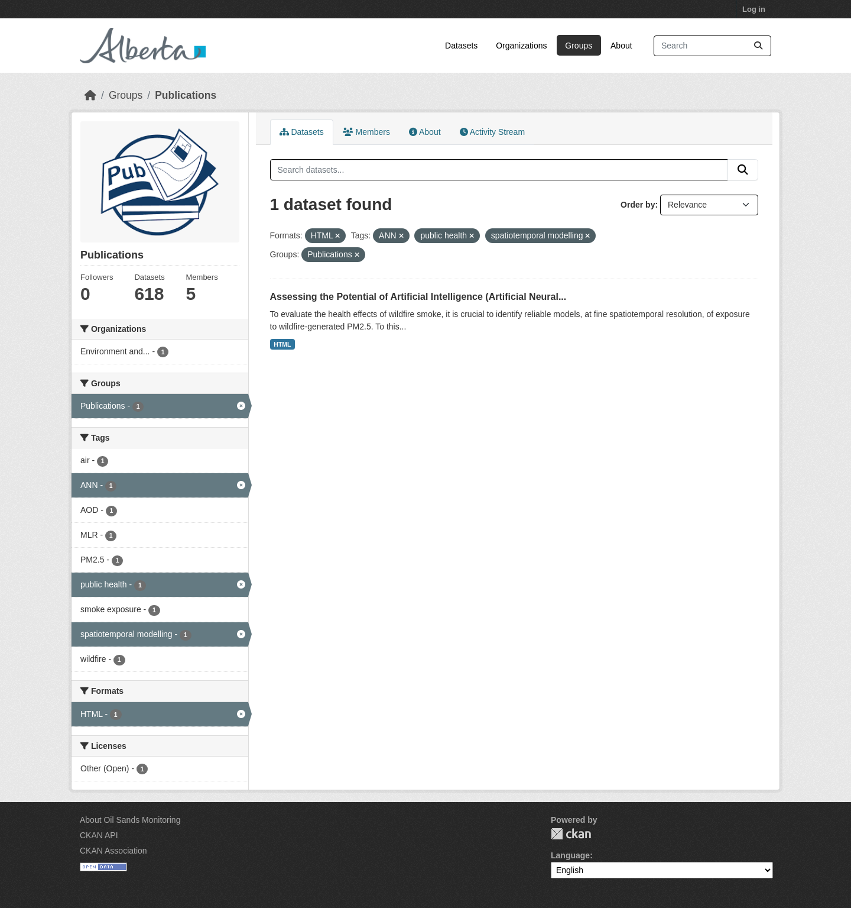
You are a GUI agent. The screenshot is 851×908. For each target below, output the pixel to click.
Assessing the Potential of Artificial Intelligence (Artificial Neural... (418, 297)
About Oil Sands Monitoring (130, 820)
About (621, 45)
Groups (578, 45)
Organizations (521, 45)
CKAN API (99, 835)
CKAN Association (113, 850)
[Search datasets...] (712, 45)
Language (570, 855)
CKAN (571, 834)
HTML (282, 344)
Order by (638, 204)
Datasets (461, 45)
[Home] (90, 95)
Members (366, 132)
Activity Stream (492, 132)
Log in (753, 9)
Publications (185, 95)
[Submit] (758, 45)
